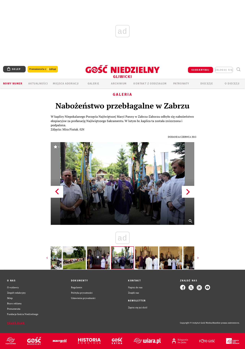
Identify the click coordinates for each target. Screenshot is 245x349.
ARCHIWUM (119, 83)
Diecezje (206, 83)
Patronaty (181, 83)
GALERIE (93, 83)
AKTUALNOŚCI (38, 83)
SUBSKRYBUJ (200, 70)
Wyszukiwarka (238, 69)
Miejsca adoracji (66, 83)
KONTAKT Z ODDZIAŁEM (150, 83)
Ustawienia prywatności (83, 298)
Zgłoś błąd (16, 323)
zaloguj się (224, 70)
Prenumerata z (42, 69)
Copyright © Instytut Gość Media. (196, 323)
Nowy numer (12, 83)
